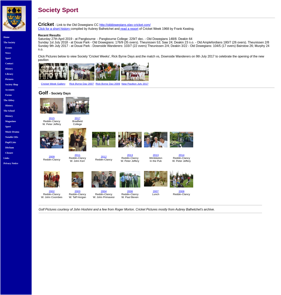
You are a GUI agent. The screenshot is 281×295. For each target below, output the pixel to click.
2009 (52, 156)
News (7, 53)
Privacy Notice (11, 163)
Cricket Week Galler (52, 83)
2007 (156, 191)
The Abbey (9, 100)
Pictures (8, 79)
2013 (130, 155)
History (8, 68)
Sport (8, 58)
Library (8, 74)
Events (8, 47)
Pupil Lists (10, 142)
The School (9, 110)
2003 (77, 191)
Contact (8, 63)
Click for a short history (54, 28)
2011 (77, 155)
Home (7, 37)
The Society (9, 42)
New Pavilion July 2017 (135, 83)
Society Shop (11, 84)
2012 (104, 156)
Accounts (9, 89)
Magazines (10, 121)
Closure (8, 152)
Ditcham (9, 147)
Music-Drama (11, 131)
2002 (52, 191)
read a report (129, 28)
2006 (130, 191)
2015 (52, 118)
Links (6, 158)
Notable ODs (11, 137)
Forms (8, 95)
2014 (181, 155)
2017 (77, 118)
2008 (181, 191)
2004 (104, 191)
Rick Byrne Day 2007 (81, 83)
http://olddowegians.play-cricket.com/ (124, 24)
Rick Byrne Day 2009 (108, 83)
